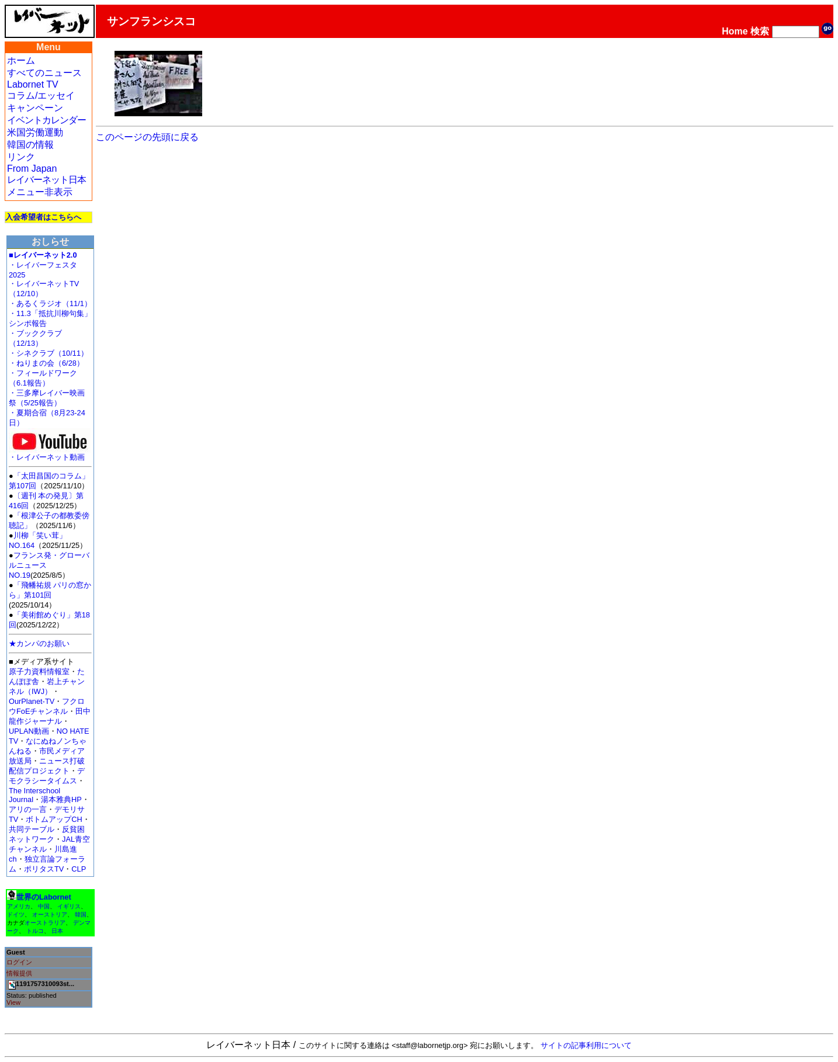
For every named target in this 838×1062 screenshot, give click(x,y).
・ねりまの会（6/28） (46, 363)
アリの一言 (28, 809)
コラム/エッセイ (41, 95)
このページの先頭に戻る (147, 137)
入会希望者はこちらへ (43, 217)
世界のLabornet (43, 897)
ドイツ (16, 914)
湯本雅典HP (61, 799)
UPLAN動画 (29, 731)
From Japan (32, 168)
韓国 (80, 914)
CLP (78, 869)
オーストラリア (45, 922)
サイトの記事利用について (586, 1045)
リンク (21, 157)
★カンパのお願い (39, 643)
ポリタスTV (44, 869)
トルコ (35, 931)
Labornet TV (32, 84)
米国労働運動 (35, 132)
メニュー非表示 (39, 192)
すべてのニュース (44, 73)
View (13, 1002)
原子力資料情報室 (39, 671)
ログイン (19, 962)
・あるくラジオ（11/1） (50, 303)
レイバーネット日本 (46, 180)
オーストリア (49, 914)
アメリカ (18, 906)
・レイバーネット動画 (50, 453)
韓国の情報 (30, 145)
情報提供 (19, 973)
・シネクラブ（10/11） (48, 353)
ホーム (21, 60)
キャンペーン (35, 108)
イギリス (69, 906)
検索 (759, 31)
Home (734, 31)
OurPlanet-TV (31, 701)
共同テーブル (31, 829)
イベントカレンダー (46, 120)
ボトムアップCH (54, 819)
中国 (44, 906)
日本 (57, 931)
